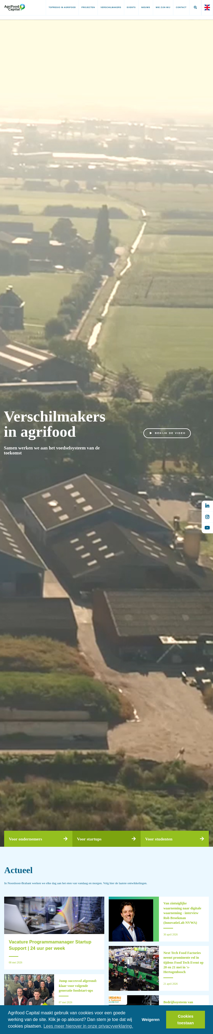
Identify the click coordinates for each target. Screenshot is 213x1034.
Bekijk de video (168, 433)
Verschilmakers (110, 7)
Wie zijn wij (163, 7)
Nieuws (145, 7)
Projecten (88, 7)
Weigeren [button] (151, 1019)
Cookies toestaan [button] (186, 1019)
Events (131, 7)
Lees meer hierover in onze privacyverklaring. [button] (88, 1026)
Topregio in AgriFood (62, 7)
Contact (181, 7)
